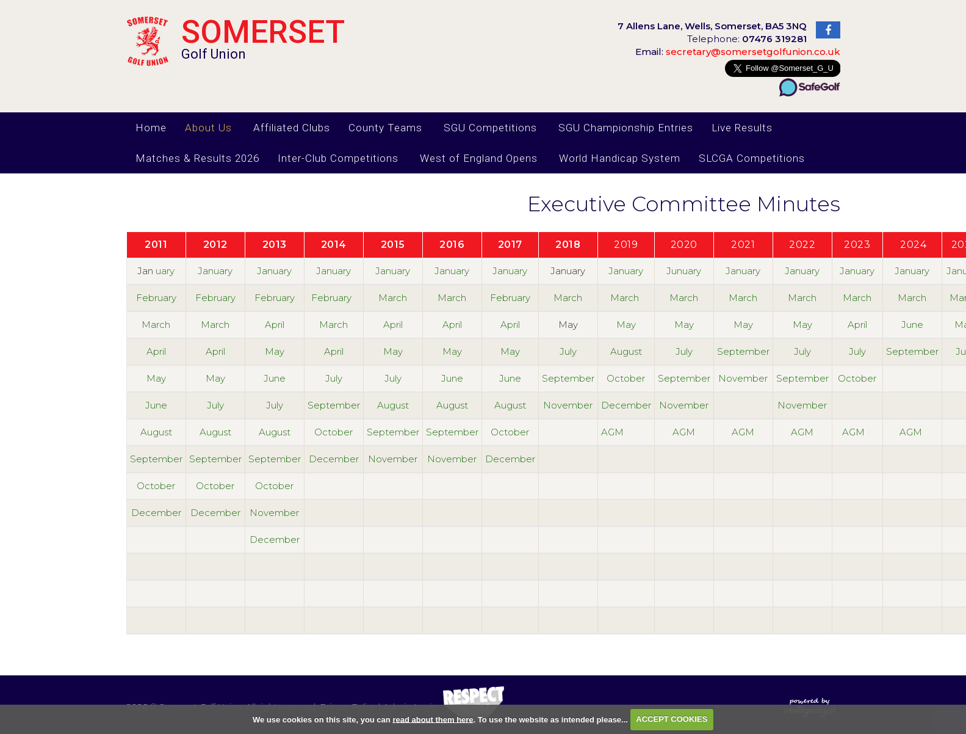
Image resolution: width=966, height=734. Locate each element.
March (392, 297)
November (743, 378)
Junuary (683, 271)
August (626, 351)
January (215, 271)
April (274, 324)
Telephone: (747, 38)
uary (165, 271)
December (626, 405)
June (912, 324)
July (568, 351)
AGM (612, 432)
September (743, 351)
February (156, 297)
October (626, 378)
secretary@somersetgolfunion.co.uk (737, 51)
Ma (957, 297)
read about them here (432, 719)
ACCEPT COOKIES (671, 719)
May (626, 324)
